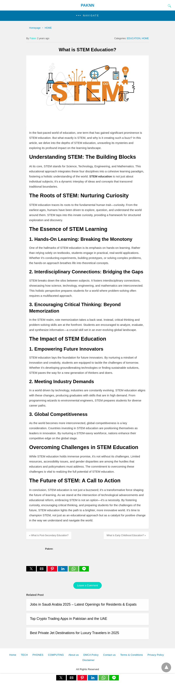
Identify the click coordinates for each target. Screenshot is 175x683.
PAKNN (87, 5)
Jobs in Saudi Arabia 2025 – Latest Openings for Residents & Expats (83, 604)
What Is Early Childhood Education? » (126, 535)
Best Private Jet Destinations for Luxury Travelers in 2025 (74, 633)
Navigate (91, 15)
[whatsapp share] (74, 570)
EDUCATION (134, 38)
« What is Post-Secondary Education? (48, 535)
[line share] (84, 570)
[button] (87, 16)
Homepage (35, 28)
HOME (48, 28)
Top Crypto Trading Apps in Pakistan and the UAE (68, 619)
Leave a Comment (87, 585)
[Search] (168, 5)
